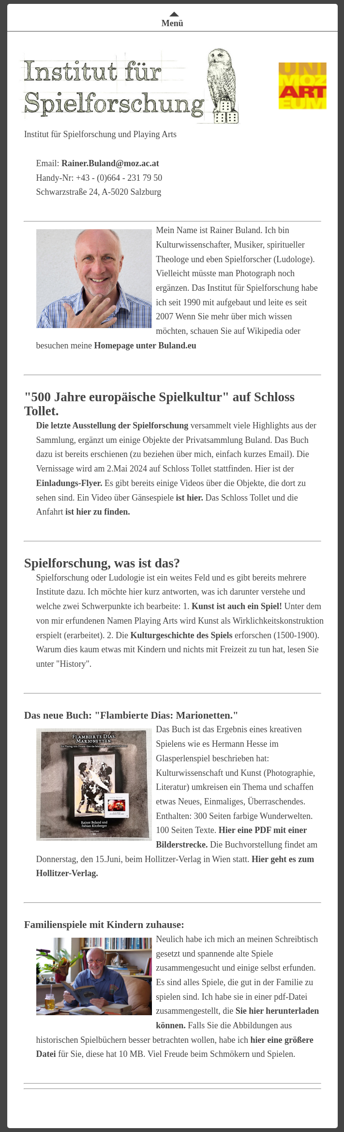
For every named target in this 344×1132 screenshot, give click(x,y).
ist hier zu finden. (97, 512)
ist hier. (189, 498)
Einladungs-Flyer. (69, 483)
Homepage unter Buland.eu (145, 345)
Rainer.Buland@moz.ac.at (110, 163)
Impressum (313, 1096)
